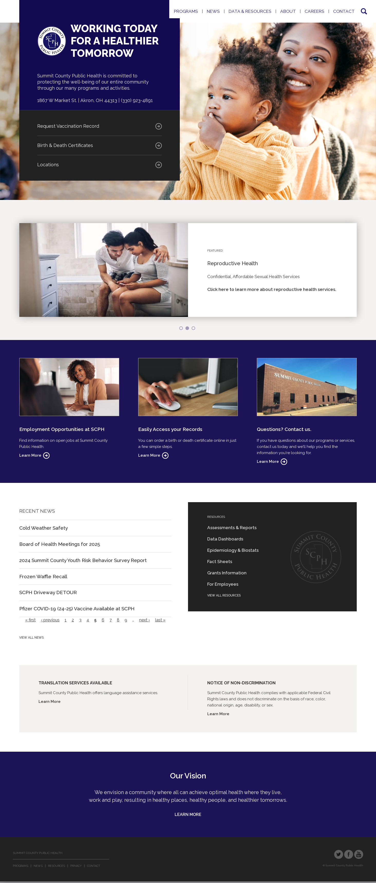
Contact (344, 11)
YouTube (358, 854)
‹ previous (50, 620)
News (213, 11)
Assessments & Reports (232, 527)
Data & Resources (250, 11)
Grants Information (227, 572)
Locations (48, 164)
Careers (314, 11)
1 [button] (181, 328)
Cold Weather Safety (43, 528)
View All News (31, 637)
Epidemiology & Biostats (233, 550)
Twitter (338, 854)
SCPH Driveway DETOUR (48, 592)
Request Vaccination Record (68, 126)
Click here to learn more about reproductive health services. (271, 289)
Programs (186, 11)
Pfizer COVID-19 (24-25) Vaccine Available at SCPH (77, 608)
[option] (188, 270)
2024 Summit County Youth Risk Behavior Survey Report (83, 560)
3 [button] (193, 328)
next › (144, 620)
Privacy (76, 865)
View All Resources (224, 595)
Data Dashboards (225, 538)
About (288, 11)
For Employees (222, 584)
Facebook (348, 854)
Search (363, 11)
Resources (56, 865)
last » (160, 620)
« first (30, 620)
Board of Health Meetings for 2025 (59, 544)
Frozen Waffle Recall (43, 576)
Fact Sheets (219, 561)
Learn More (30, 455)
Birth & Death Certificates (65, 145)
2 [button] (187, 328)
